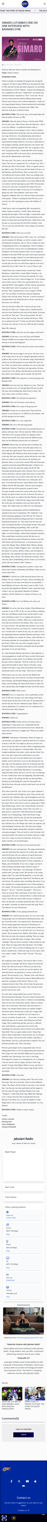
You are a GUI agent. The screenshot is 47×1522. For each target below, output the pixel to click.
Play (8, 1234)
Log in (23, 1435)
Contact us (23, 1510)
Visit (8, 1297)
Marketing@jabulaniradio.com (30, 1337)
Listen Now (11, 1217)
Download (10, 1280)
